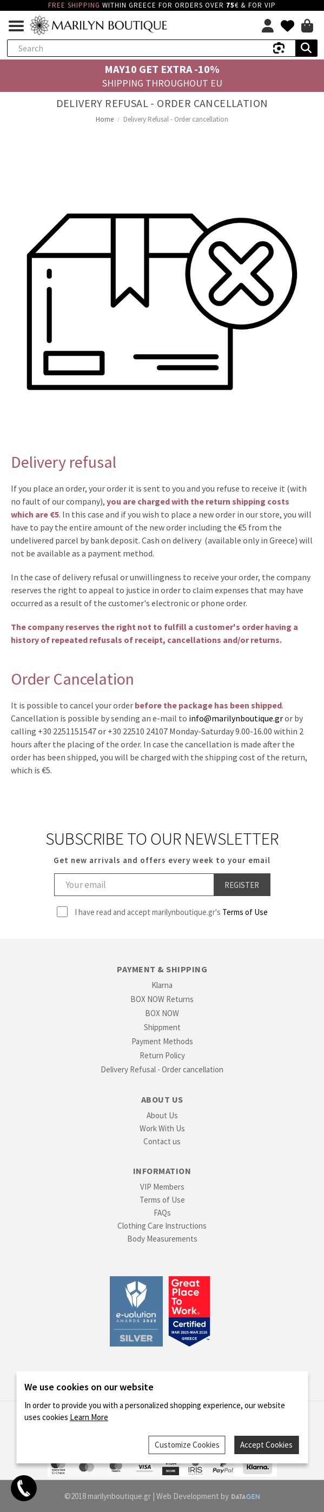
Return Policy (162, 1055)
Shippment (162, 1027)
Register (241, 885)
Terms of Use (245, 912)
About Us (162, 1115)
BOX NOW (162, 1013)
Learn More (89, 1419)
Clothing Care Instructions (162, 1226)
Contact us (162, 1141)
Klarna (162, 985)
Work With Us (162, 1128)
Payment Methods (162, 1041)
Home (105, 119)
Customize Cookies (188, 1446)
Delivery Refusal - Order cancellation (162, 1069)
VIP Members (162, 1187)
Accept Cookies (267, 1446)
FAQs (162, 1213)
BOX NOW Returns (162, 999)
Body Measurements (162, 1239)
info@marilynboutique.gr (236, 718)
